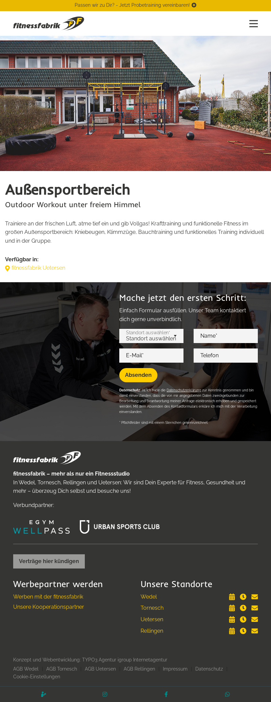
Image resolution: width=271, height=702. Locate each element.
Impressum (175, 669)
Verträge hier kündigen (49, 561)
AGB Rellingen (139, 669)
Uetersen (152, 619)
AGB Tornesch (61, 669)
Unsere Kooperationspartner (48, 607)
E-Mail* (135, 356)
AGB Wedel (26, 669)
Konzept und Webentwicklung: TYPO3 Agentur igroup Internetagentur (90, 659)
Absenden (138, 375)
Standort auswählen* (148, 332)
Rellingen (152, 631)
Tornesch (152, 608)
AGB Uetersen (100, 669)
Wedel (149, 597)
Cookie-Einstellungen (36, 676)
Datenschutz (209, 669)
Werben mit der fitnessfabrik (48, 597)
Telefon (209, 356)
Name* (208, 336)
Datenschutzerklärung (184, 390)
